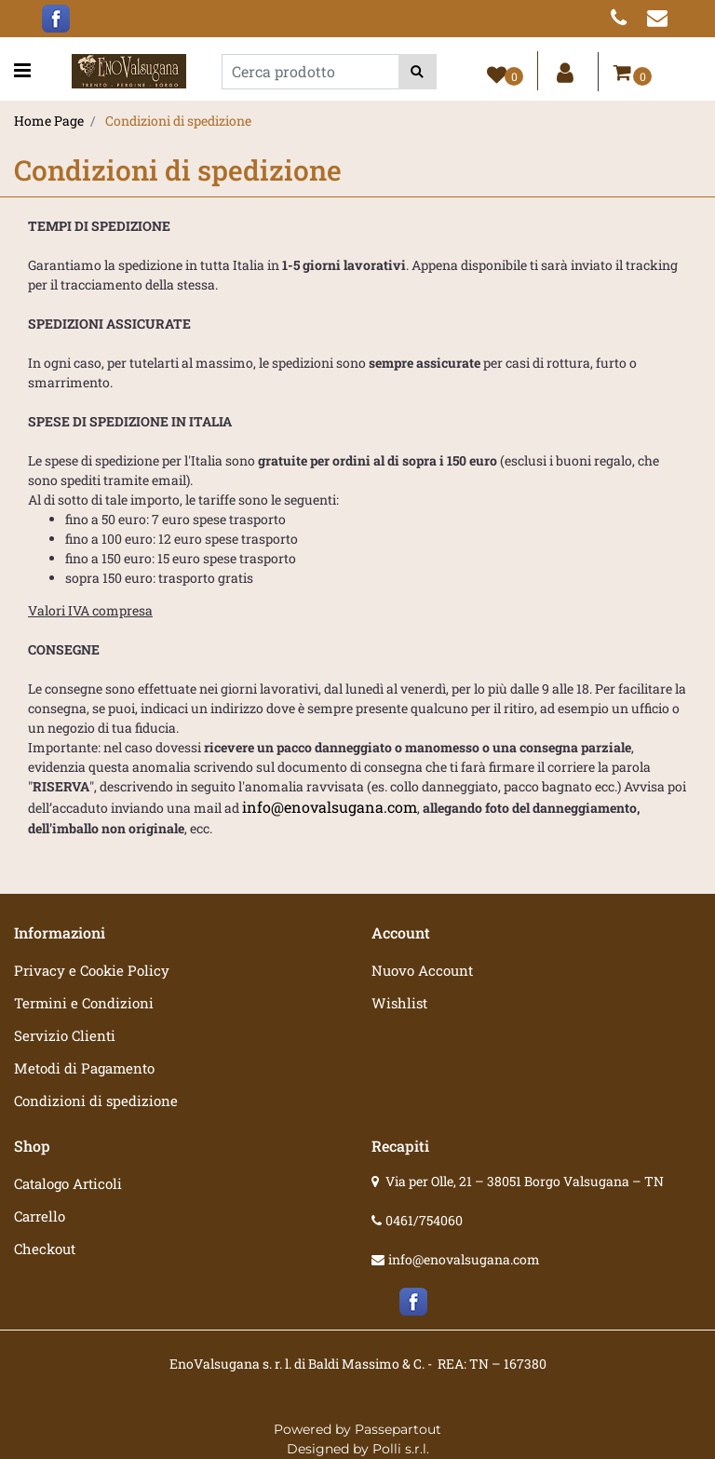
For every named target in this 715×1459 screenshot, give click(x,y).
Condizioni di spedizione (178, 120)
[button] (417, 71)
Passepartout (398, 1429)
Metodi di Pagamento (84, 1068)
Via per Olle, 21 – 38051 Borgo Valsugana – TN (524, 1181)
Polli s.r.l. (400, 1448)
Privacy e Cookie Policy (91, 970)
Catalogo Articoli (68, 1183)
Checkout (44, 1248)
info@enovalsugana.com (329, 807)
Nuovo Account (422, 970)
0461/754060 (424, 1220)
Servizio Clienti (64, 1035)
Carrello (39, 1216)
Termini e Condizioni (84, 1002)
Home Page (49, 120)
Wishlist (399, 1002)
